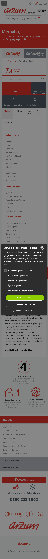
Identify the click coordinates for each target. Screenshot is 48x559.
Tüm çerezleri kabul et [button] (25, 298)
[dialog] (24, 279)
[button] (24, 310)
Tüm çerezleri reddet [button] (25, 304)
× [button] (43, 249)
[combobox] (42, 247)
